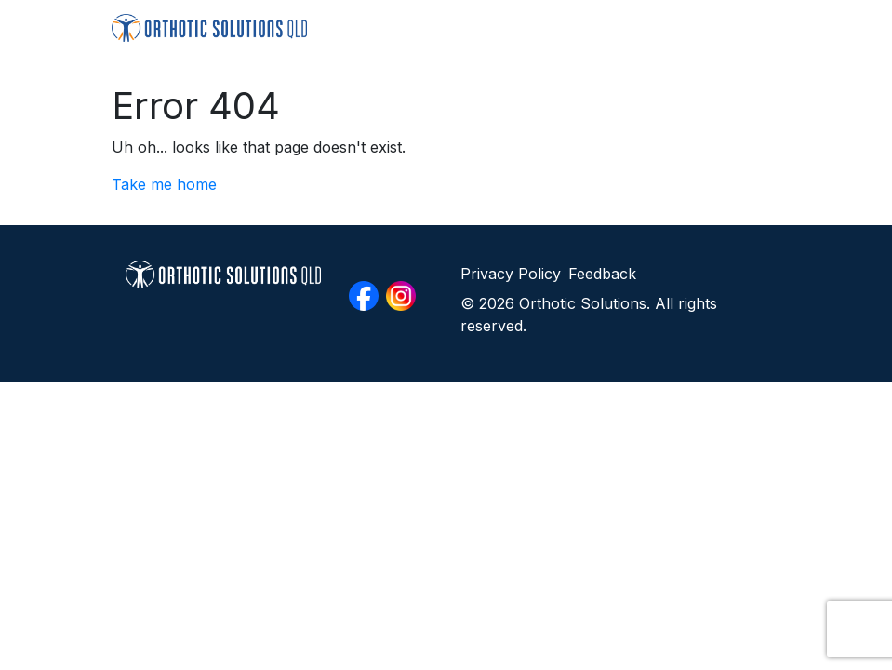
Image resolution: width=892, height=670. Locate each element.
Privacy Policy (510, 273)
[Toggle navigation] (755, 27)
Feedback (602, 273)
